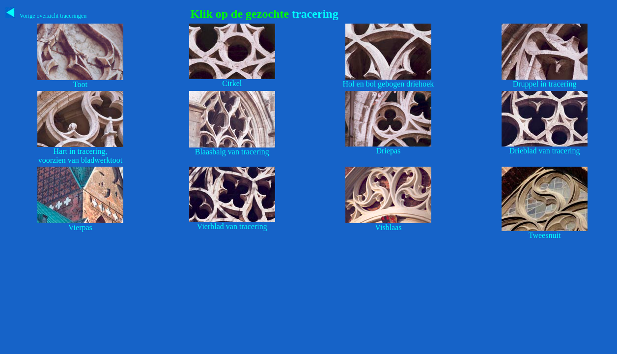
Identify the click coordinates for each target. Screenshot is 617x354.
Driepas (388, 151)
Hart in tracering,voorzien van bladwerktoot (80, 155)
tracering (313, 13)
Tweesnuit (545, 235)
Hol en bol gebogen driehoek (388, 84)
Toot (80, 84)
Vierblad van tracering (232, 226)
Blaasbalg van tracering (232, 152)
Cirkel (232, 83)
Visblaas (388, 227)
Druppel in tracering (545, 84)
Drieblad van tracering (544, 151)
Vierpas (80, 227)
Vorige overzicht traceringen (45, 15)
